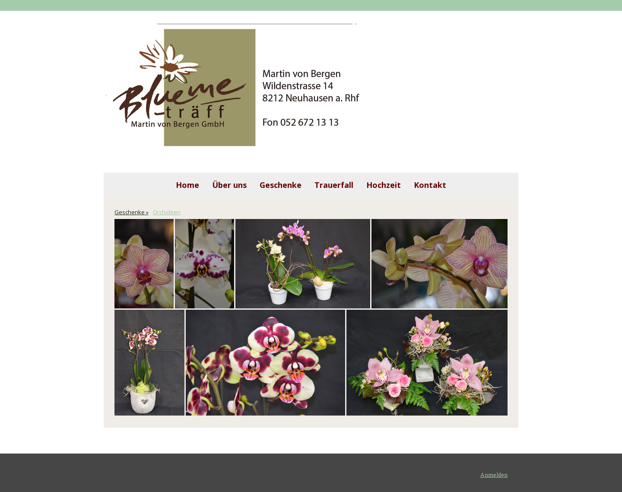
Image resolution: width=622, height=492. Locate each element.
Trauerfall (333, 185)
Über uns (229, 185)
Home (187, 185)
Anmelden (494, 474)
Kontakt (430, 185)
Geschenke (280, 185)
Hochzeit (383, 185)
